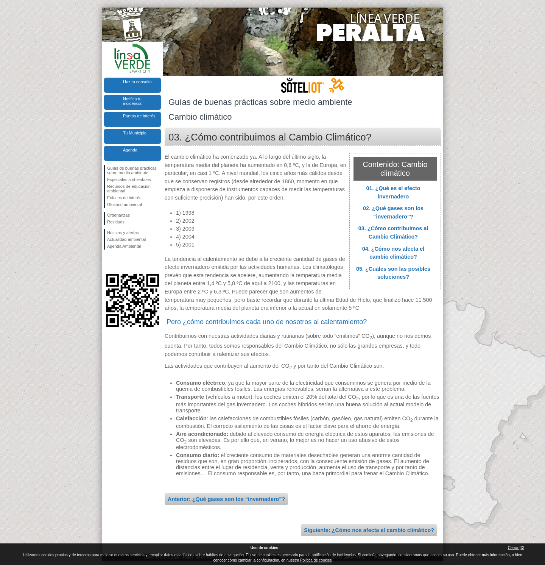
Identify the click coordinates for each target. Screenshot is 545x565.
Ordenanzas (118, 215)
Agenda (130, 150)
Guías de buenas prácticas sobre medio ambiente (132, 170)
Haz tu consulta (137, 82)
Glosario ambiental (124, 204)
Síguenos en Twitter (121, 261)
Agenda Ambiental (124, 246)
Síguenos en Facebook (108, 261)
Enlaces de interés (124, 197)
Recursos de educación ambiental (129, 188)
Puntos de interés (139, 116)
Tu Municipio (134, 133)
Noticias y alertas (123, 232)
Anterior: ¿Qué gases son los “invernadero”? (226, 499)
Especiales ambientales (129, 179)
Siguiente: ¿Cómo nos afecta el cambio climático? (369, 530)
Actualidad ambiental (126, 239)
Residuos (116, 222)
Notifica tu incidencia (132, 101)
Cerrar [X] (516, 548)
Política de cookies (316, 560)
